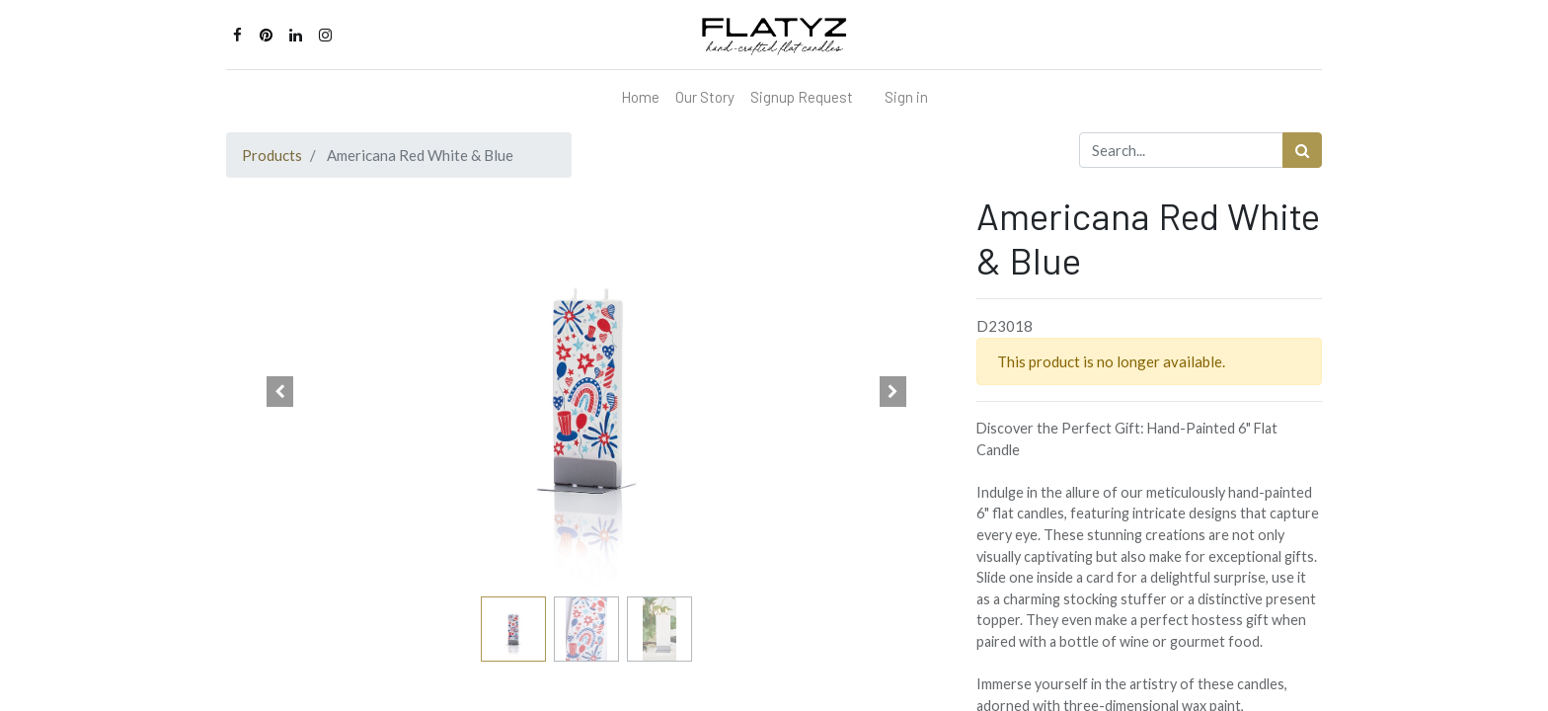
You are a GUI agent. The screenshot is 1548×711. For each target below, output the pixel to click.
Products (272, 155)
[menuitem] (640, 97)
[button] (280, 391)
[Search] (1302, 150)
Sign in (906, 97)
